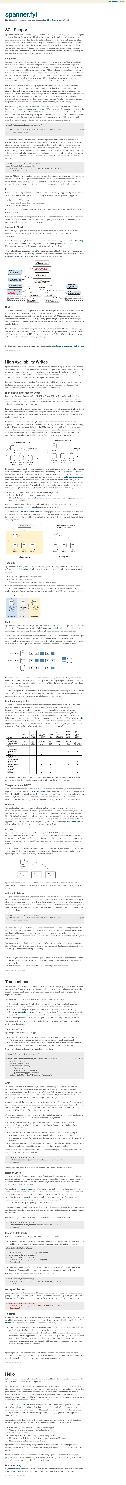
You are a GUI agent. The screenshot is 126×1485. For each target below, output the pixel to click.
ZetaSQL (31, 253)
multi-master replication (73, 477)
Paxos (77, 385)
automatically (53, 628)
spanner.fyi (21, 15)
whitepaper (9, 1322)
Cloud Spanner (52, 20)
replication (17, 777)
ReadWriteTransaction (33, 111)
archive (115, 1)
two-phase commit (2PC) (41, 791)
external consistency (26, 1012)
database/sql (78, 240)
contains (24, 569)
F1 (6, 192)
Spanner (26, 1404)
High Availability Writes (26, 362)
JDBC (70, 240)
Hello (10, 1374)
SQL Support (17, 29)
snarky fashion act (15, 1468)
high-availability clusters (29, 511)
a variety (80, 718)
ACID (7, 1086)
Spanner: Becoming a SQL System (70, 346)
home (108, 1)
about (122, 1)
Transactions (17, 981)
